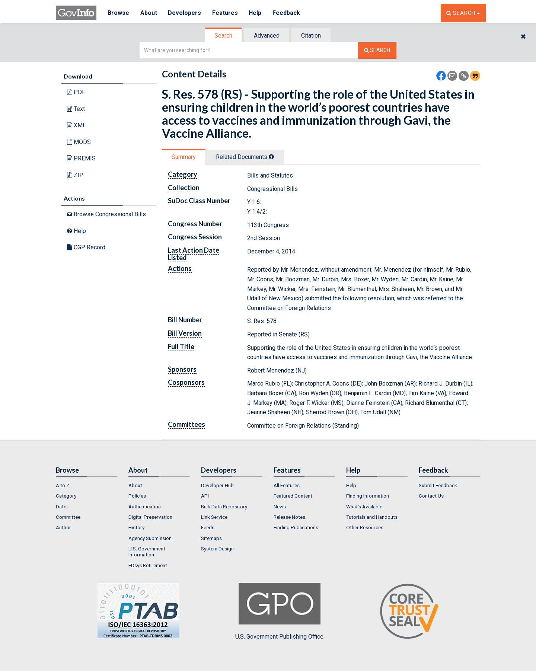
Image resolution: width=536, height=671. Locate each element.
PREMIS (81, 158)
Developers (184, 12)
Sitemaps (211, 538)
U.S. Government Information (146, 551)
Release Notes (289, 517)
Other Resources (364, 527)
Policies (137, 496)
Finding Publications (296, 527)
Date (61, 506)
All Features (287, 485)
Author (63, 527)
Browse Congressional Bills (106, 214)
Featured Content (293, 496)
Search (223, 35)
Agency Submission (150, 538)
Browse (118, 12)
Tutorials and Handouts (372, 517)
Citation (311, 35)
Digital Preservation (150, 517)
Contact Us (431, 496)
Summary (184, 156)
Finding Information (367, 496)
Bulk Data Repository (224, 506)
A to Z (63, 485)
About (148, 12)
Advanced (267, 35)
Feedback (287, 12)
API (205, 496)
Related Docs (245, 156)
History (136, 527)
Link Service (214, 517)
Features (225, 12)
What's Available (364, 506)
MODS (79, 142)
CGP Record (86, 247)
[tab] (224, 36)
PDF (76, 92)
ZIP (75, 175)
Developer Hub (217, 485)
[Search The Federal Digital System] (377, 50)
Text (76, 108)
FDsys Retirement (147, 565)
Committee (68, 517)
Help (255, 12)
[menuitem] (86, 485)
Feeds (207, 527)
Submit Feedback (438, 485)
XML (76, 125)
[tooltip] (271, 157)
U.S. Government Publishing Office (279, 611)
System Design (217, 549)
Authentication (144, 506)
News (280, 506)
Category (66, 496)
